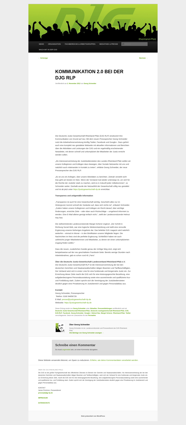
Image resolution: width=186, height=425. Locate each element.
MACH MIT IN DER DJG (48, 50)
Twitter (128, 313)
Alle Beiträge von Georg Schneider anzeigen (86, 333)
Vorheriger (43, 58)
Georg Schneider (90, 83)
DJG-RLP (58, 313)
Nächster (143, 58)
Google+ (87, 313)
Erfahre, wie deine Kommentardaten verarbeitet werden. (114, 360)
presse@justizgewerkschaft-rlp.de (76, 299)
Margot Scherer (106, 313)
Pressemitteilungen (105, 308)
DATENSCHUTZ (44, 403)
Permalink (92, 315)
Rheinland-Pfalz (119, 313)
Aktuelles (93, 308)
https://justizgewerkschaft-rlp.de (86, 189)
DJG (127, 311)
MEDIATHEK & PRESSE (108, 44)
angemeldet (66, 350)
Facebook (66, 313)
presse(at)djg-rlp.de (45, 393)
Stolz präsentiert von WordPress (93, 416)
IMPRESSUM (43, 398)
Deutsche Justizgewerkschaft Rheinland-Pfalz (107, 311)
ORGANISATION (54, 44)
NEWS (41, 44)
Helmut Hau (95, 313)
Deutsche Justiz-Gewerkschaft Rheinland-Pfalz (72, 311)
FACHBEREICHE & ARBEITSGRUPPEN (80, 44)
